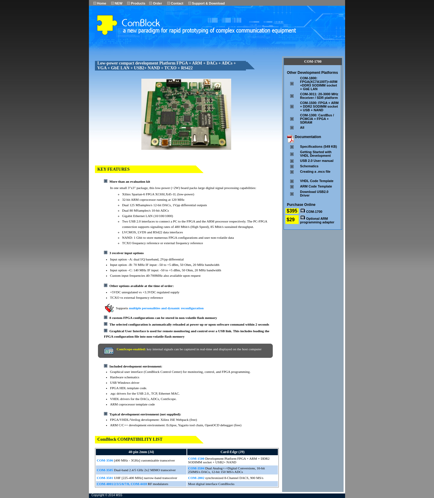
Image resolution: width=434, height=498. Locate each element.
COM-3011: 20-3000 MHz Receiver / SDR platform (319, 95)
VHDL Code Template (317, 181)
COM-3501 (105, 478)
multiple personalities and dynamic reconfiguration (166, 308)
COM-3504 (196, 468)
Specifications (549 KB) (318, 146)
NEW (117, 3)
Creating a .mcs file (315, 171)
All (302, 127)
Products (136, 3)
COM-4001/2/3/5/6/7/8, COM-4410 (122, 484)
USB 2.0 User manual (317, 160)
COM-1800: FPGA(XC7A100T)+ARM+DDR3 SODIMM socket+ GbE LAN (319, 83)
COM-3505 (105, 470)
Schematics (309, 166)
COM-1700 (311, 211)
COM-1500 (196, 458)
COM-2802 (196, 478)
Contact (175, 3)
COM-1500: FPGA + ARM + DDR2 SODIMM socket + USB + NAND (319, 106)
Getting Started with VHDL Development (316, 153)
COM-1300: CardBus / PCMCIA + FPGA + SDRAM (317, 118)
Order (155, 3)
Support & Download (206, 3)
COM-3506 (105, 460)
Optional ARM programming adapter (317, 220)
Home (99, 3)
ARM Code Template (316, 186)
